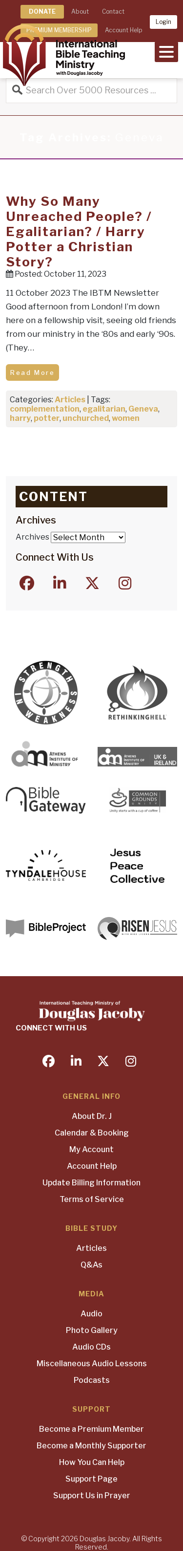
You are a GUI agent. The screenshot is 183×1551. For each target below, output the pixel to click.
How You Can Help (91, 1462)
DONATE (42, 11)
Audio (91, 1313)
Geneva (143, 409)
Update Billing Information (91, 1182)
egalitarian (103, 409)
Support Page (91, 1479)
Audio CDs (91, 1347)
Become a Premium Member (91, 1429)
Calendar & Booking (92, 1132)
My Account (91, 1149)
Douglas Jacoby (104, 1538)
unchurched (85, 418)
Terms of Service (92, 1199)
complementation (45, 409)
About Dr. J (92, 1116)
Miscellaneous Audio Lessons (92, 1363)
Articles (70, 399)
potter (47, 418)
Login (163, 21)
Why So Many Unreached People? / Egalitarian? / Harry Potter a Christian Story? (79, 231)
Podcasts (92, 1380)
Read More (32, 372)
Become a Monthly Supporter (91, 1445)
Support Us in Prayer (91, 1495)
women (126, 418)
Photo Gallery (92, 1330)
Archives (32, 537)
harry (20, 418)
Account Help (92, 1166)
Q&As (91, 1264)
